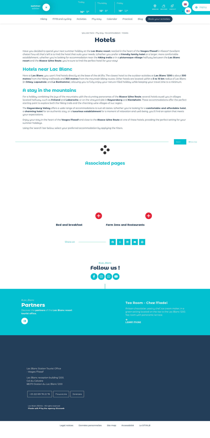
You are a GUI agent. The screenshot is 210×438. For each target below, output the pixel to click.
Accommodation (112, 33)
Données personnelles (90, 428)
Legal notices (66, 428)
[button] (113, 245)
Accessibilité (127, 428)
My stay (97, 19)
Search (171, 142)
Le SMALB (144, 428)
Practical (127, 19)
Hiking (43, 19)
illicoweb (60, 411)
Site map (111, 428)
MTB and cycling (61, 19)
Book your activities (159, 19)
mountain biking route (101, 79)
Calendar (112, 19)
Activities (81, 19)
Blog (140, 19)
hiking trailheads (51, 79)
